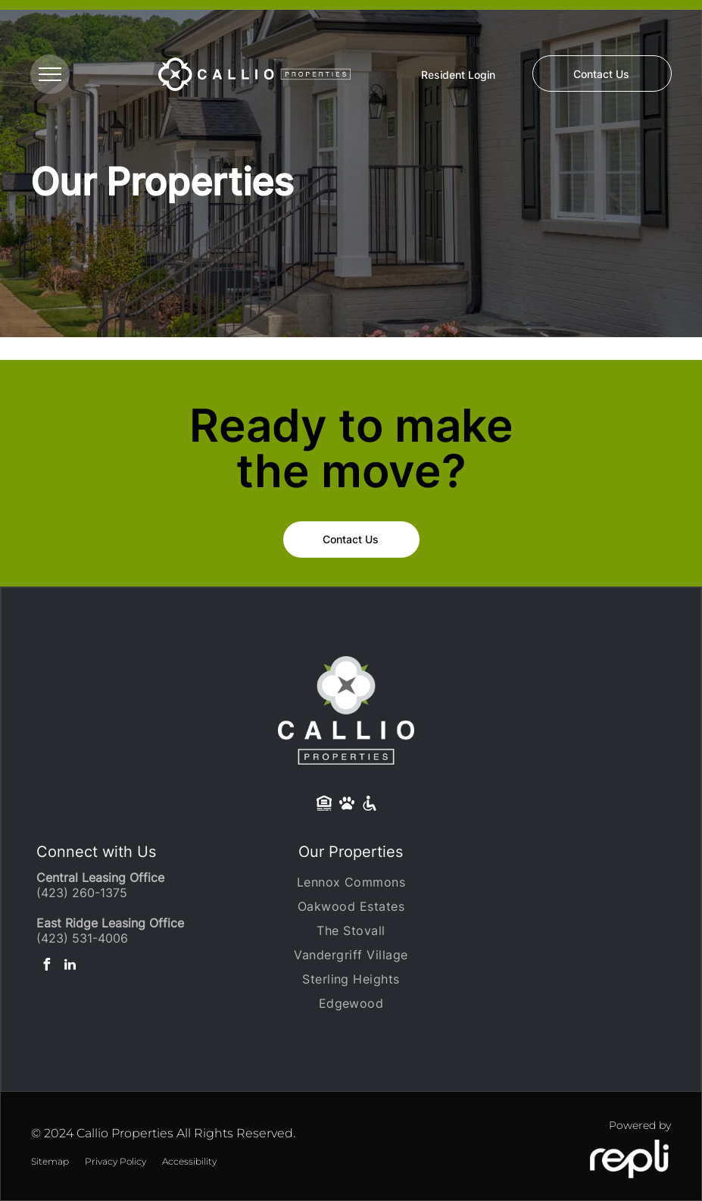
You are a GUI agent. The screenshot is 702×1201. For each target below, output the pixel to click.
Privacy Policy (115, 1161)
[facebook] (46, 966)
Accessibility (189, 1161)
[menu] (50, 74)
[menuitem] (350, 882)
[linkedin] (70, 966)
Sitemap (50, 1161)
